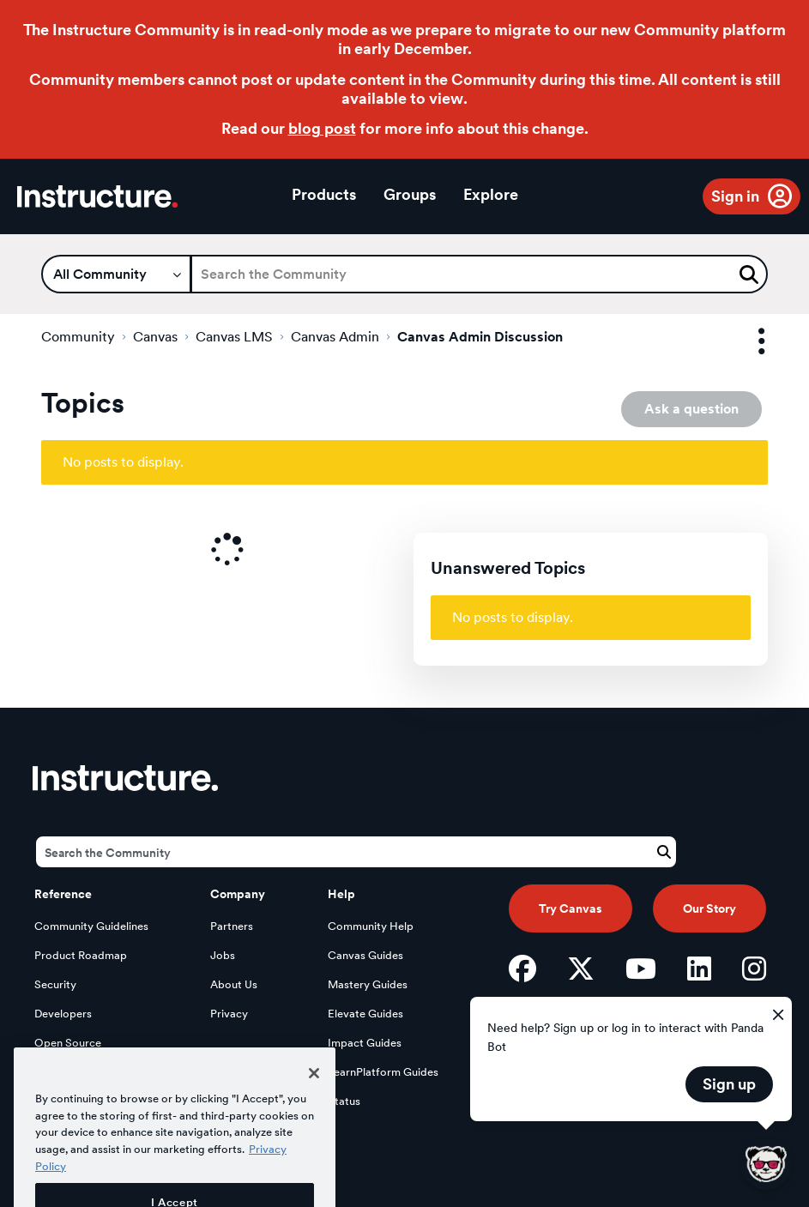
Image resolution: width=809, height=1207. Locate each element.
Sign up (729, 1084)
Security (55, 984)
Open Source (67, 1042)
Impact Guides (364, 1042)
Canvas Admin (335, 337)
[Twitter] (581, 968)
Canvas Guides (365, 955)
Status (344, 1101)
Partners (231, 926)
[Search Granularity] (116, 274)
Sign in (735, 196)
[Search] (479, 274)
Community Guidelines (91, 926)
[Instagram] (754, 968)
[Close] (314, 1094)
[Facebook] (522, 968)
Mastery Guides (368, 984)
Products (324, 194)
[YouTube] (640, 968)
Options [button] (746, 342)
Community (78, 337)
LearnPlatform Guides (383, 1071)
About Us (233, 984)
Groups (409, 194)
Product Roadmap (80, 955)
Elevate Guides (365, 1013)
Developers (63, 1013)
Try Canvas (570, 908)
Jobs (222, 955)
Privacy (229, 1013)
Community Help (371, 926)
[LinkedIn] (699, 968)
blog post (322, 128)
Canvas (155, 337)
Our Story (709, 908)
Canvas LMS (234, 337)
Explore (490, 194)
